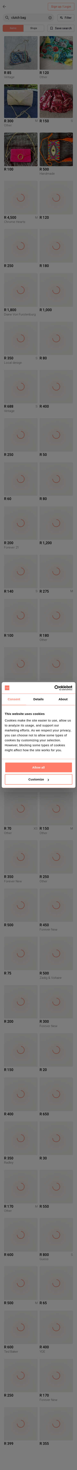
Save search (61, 28)
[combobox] (28, 17)
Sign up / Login (61, 6)
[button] (34, 38)
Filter (66, 17)
